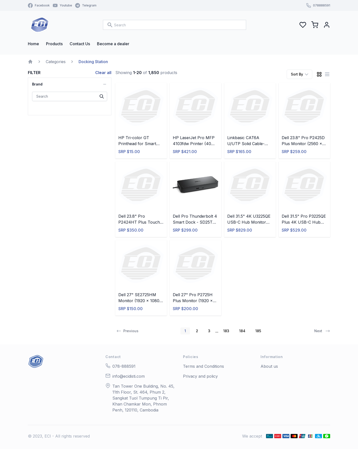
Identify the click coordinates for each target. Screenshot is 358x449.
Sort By (300, 74)
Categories (56, 61)
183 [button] (226, 331)
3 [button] (209, 331)
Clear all (103, 72)
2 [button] (197, 331)
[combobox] (174, 25)
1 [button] (185, 331)
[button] (126, 330)
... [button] (216, 330)
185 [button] (258, 331)
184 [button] (242, 331)
